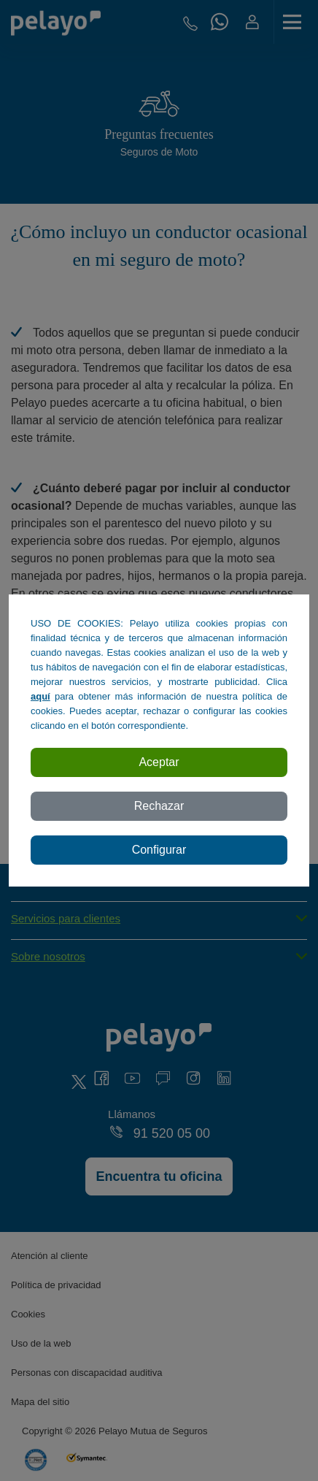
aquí (40, 696)
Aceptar (159, 762)
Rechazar (159, 806)
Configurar (159, 849)
